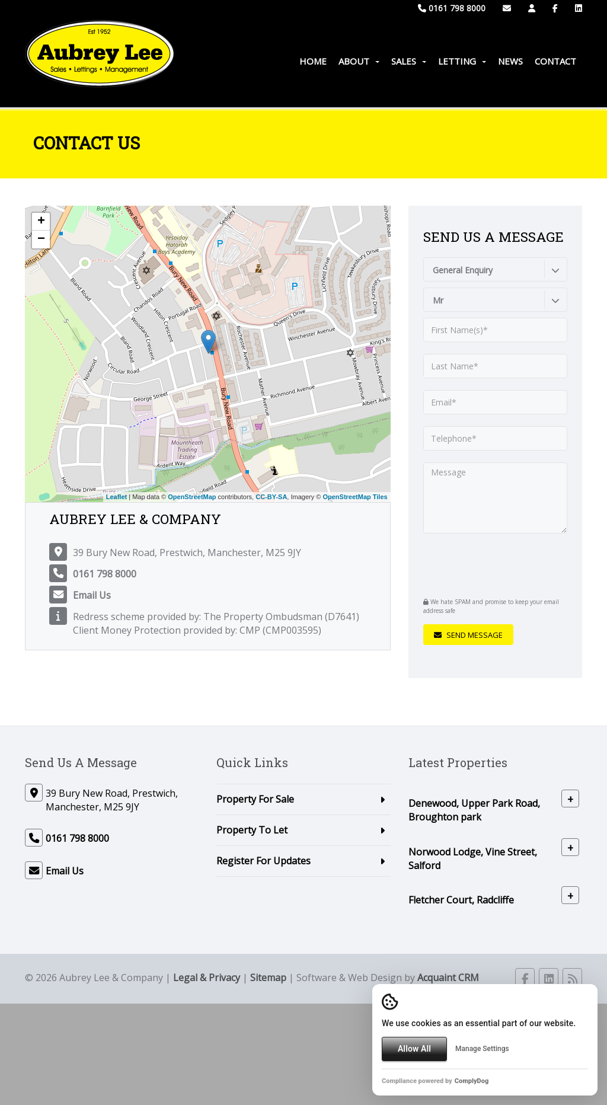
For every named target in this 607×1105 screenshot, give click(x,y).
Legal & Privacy (206, 977)
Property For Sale (255, 799)
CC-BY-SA (271, 496)
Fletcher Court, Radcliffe (461, 899)
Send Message (468, 635)
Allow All (414, 1048)
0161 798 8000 (451, 8)
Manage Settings (482, 1049)
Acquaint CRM (448, 977)
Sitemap (268, 977)
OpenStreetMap (192, 496)
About (358, 61)
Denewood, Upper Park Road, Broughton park (474, 810)
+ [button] (41, 222)
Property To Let (251, 829)
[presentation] (495, 563)
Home (313, 61)
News (510, 61)
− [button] (41, 239)
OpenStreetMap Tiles (354, 496)
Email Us (92, 595)
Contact (555, 61)
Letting (462, 61)
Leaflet (116, 496)
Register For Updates (263, 860)
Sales (408, 61)
